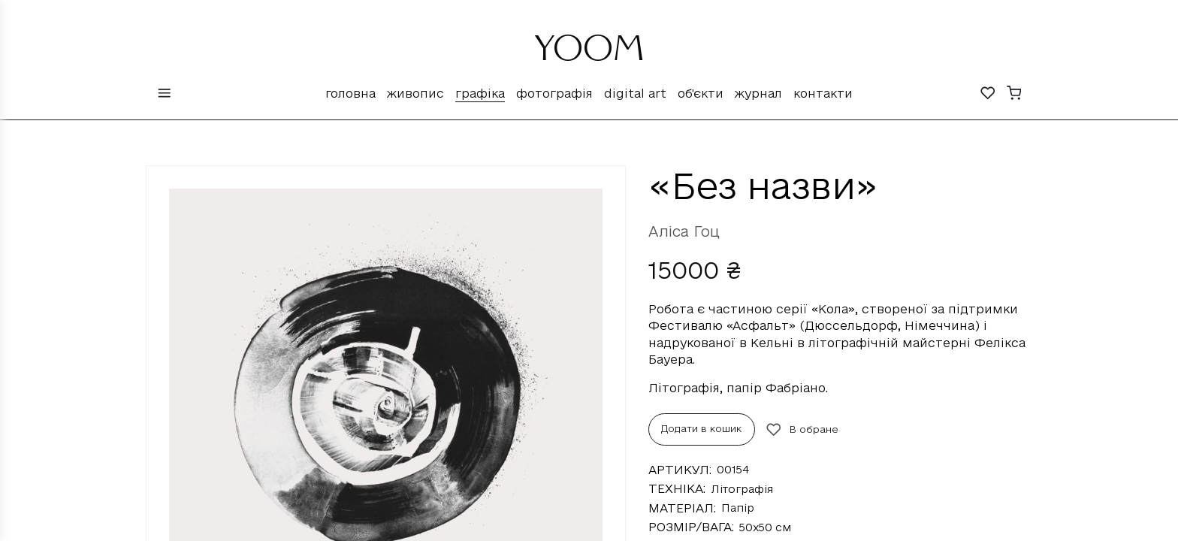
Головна (350, 93)
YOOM (589, 54)
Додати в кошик (701, 428)
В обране (802, 429)
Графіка (480, 93)
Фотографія (554, 93)
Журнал (758, 93)
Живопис (415, 93)
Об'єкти (700, 93)
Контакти (823, 93)
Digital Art (635, 93)
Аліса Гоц (684, 231)
